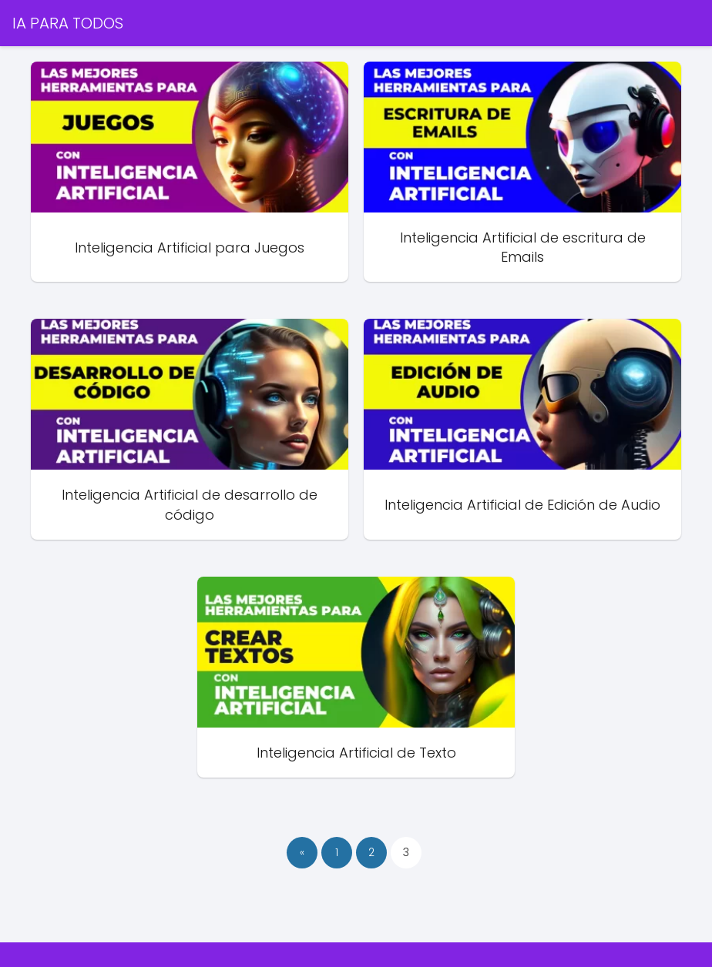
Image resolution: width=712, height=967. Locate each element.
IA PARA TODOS (67, 23)
